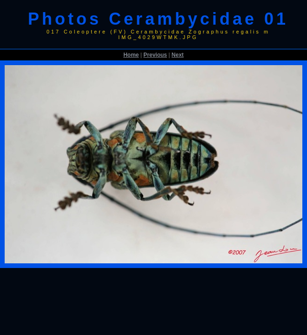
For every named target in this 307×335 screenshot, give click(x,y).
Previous (155, 55)
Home (131, 55)
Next (178, 55)
